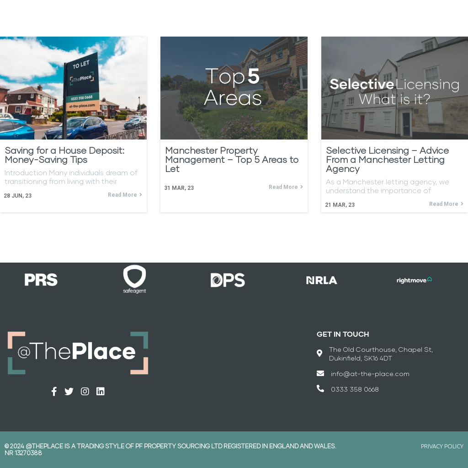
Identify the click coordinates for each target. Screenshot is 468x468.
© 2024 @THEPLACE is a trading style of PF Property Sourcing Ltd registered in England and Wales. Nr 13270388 (170, 449)
